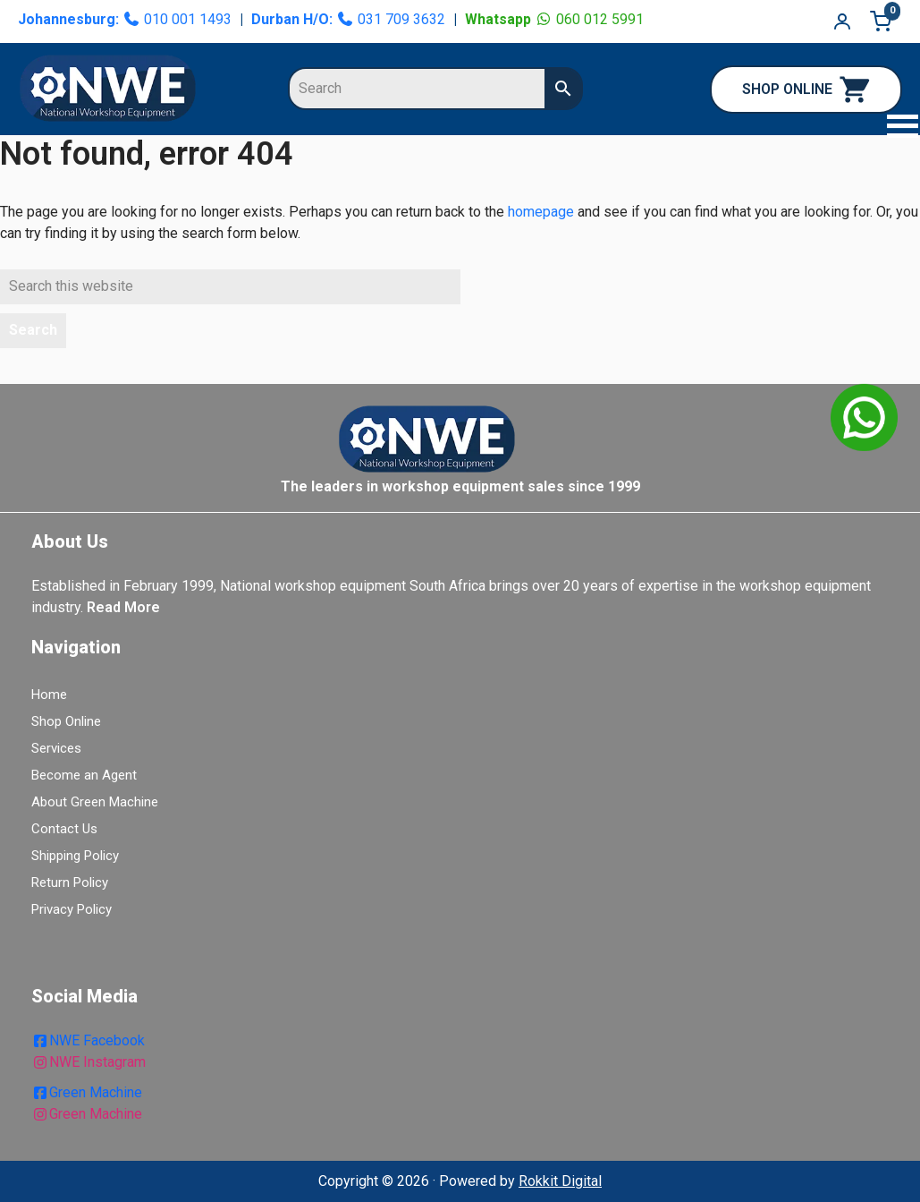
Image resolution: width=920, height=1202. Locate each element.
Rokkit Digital (560, 1180)
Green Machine (86, 1092)
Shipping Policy (75, 856)
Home (49, 694)
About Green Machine (94, 802)
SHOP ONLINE (806, 89)
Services (56, 748)
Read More (123, 607)
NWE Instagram (88, 1061)
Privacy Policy (71, 909)
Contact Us (64, 829)
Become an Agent (84, 775)
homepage (541, 211)
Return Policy (69, 882)
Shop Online (66, 721)
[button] (893, 128)
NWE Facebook (88, 1040)
